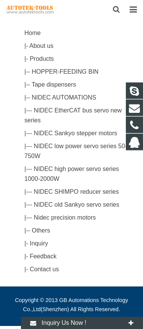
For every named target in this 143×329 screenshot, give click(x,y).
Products (42, 58)
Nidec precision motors (65, 217)
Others (41, 230)
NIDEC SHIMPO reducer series (76, 191)
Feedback (43, 256)
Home (32, 33)
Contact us (44, 269)
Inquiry (39, 243)
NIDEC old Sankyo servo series (76, 204)
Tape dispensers (54, 84)
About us (41, 46)
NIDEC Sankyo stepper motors (75, 133)
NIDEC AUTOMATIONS (64, 97)
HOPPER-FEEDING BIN (65, 71)
